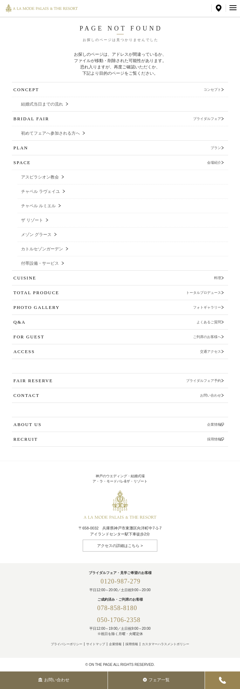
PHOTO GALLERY (117, 307)
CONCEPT (117, 89)
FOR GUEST (117, 336)
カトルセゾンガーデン (42, 248)
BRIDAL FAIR (117, 118)
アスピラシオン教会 (40, 177)
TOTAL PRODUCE (117, 292)
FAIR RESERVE (117, 380)
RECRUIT (117, 439)
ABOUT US (117, 424)
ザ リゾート (32, 220)
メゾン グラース (36, 234)
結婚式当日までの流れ (42, 104)
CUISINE (117, 278)
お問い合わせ (53, 679)
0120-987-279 (120, 581)
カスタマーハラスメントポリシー (165, 644)
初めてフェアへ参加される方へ (50, 133)
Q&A (117, 322)
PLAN (117, 147)
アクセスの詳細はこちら (118, 545)
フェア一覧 (156, 679)
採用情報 (131, 644)
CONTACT (117, 395)
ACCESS (117, 351)
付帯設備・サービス (40, 263)
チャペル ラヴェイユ (40, 191)
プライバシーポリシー (66, 644)
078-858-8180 (120, 608)
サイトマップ (95, 644)
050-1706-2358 (118, 619)
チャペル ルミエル (38, 205)
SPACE (117, 162)
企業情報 (115, 644)
